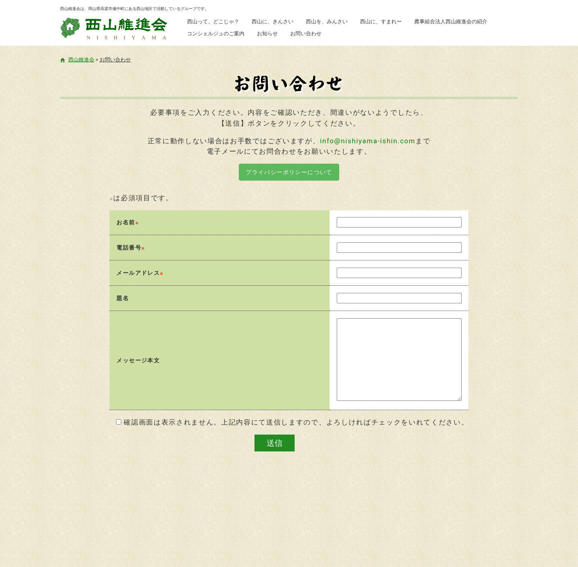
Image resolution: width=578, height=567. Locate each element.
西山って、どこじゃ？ (213, 21)
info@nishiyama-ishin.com (367, 141)
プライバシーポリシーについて (289, 172)
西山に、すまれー (381, 21)
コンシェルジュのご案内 (215, 33)
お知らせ (267, 33)
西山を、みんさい (327, 21)
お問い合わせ (306, 33)
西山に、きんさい (272, 21)
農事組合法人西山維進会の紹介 (450, 21)
